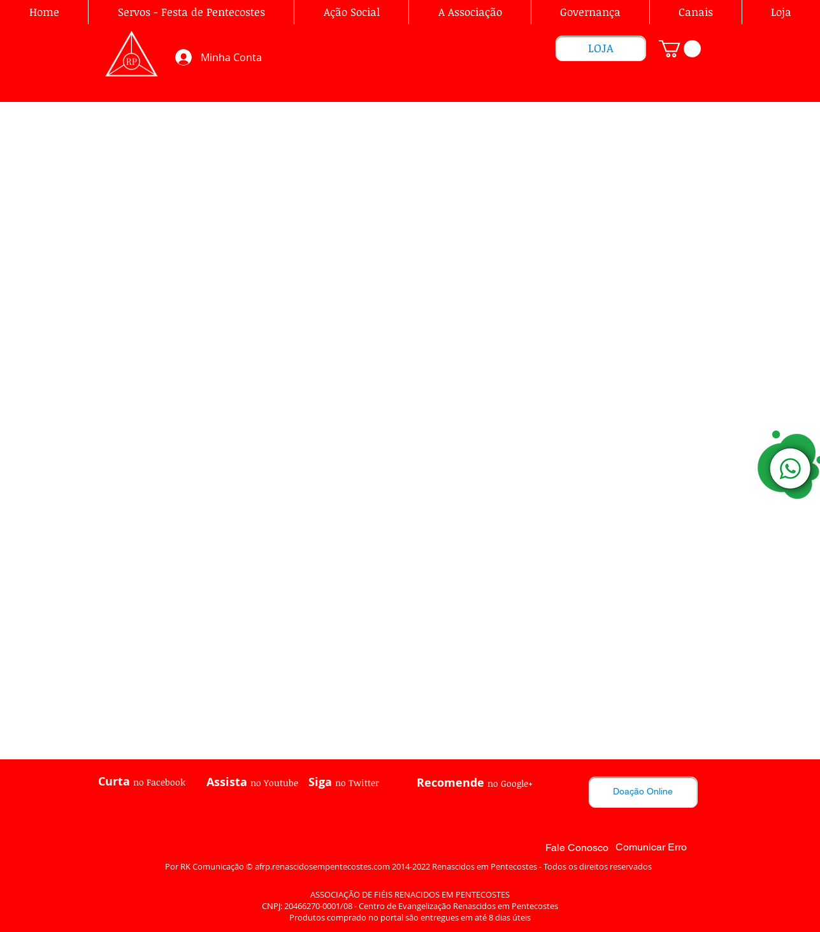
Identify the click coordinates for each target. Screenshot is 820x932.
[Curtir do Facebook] (131, 815)
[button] (470, 12)
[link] (680, 48)
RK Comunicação (212, 866)
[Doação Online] (643, 792)
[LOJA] (601, 48)
